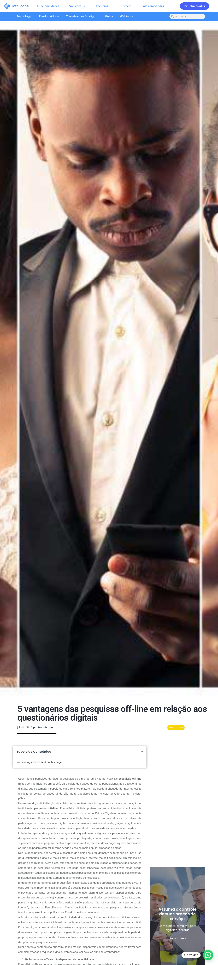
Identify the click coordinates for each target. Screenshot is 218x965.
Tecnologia (24, 16)
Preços (127, 6)
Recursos (104, 6)
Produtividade (49, 16)
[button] (141, 751)
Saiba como (177, 938)
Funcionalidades (48, 6)
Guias (109, 16)
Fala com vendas (155, 6)
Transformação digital (82, 16)
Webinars (126, 16)
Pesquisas (176, 727)
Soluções (77, 6)
